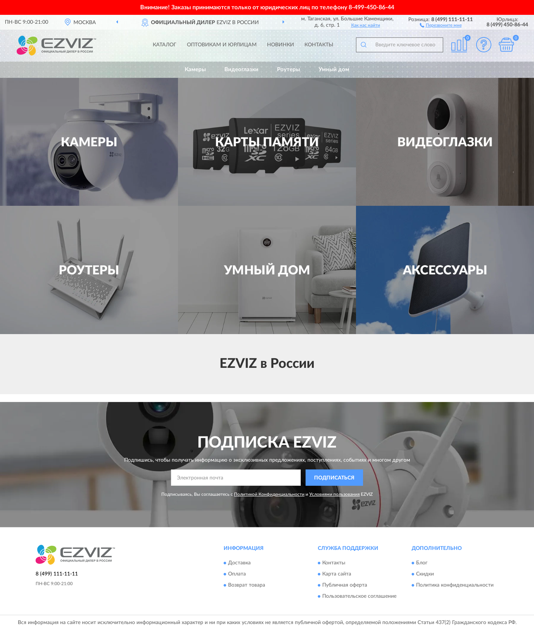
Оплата (237, 574)
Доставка (239, 562)
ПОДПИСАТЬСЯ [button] (334, 478)
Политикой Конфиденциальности (269, 494)
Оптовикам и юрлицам (222, 44)
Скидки (425, 574)
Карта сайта (336, 574)
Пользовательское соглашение (359, 596)
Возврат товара (246, 585)
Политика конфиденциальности (455, 585)
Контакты (318, 44)
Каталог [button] (165, 44)
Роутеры (288, 69)
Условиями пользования (334, 494)
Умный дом (334, 69)
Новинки (280, 44)
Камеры (195, 69)
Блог (422, 562)
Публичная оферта (344, 585)
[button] (441, 25)
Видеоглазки (241, 69)
